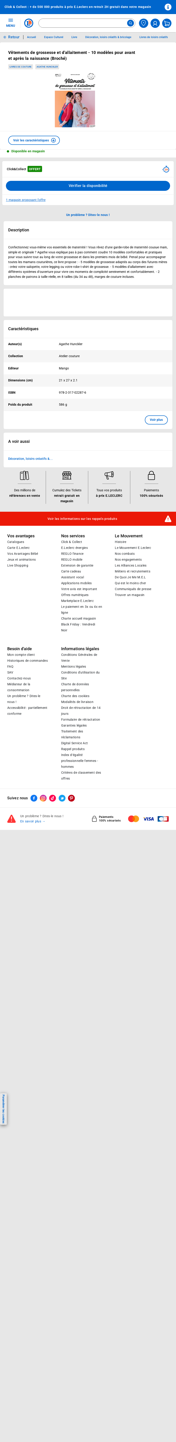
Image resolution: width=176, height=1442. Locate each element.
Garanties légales (74, 725)
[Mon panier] (166, 23)
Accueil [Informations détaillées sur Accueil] (31, 37)
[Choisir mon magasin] (143, 23)
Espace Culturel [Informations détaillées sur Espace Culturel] (53, 37)
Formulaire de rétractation (80, 720)
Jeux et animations (21, 560)
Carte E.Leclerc (18, 548)
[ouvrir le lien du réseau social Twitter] (62, 798)
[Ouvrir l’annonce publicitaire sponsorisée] (88, 302)
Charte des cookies (75, 696)
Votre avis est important (79, 589)
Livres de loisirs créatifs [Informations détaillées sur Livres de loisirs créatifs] (153, 37)
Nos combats (125, 554)
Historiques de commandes (27, 661)
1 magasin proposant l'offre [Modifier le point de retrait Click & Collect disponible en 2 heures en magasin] (25, 199)
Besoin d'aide (19, 649)
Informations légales (80, 649)
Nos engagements (128, 560)
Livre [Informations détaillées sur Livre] (74, 37)
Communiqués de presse (133, 589)
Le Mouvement (129, 536)
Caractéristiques (23, 329)
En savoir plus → (32, 821)
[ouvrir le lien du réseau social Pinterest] (71, 798)
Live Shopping (17, 565)
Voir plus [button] (156, 420)
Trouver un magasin (129, 595)
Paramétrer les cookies (3, 1109)
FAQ (10, 667)
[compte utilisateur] (155, 23)
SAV (10, 672)
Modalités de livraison (77, 702)
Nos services (73, 536)
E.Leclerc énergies (74, 548)
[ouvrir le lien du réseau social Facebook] (33, 798)
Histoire (120, 542)
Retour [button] (14, 37)
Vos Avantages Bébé (22, 554)
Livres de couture (21, 66)
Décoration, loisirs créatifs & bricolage (29, 459)
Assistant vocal (72, 577)
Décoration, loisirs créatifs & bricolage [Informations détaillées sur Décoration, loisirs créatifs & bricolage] (108, 37)
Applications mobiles (76, 583)
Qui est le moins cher (130, 583)
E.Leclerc (77, 601)
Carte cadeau (71, 571)
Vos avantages (21, 536)
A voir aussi (19, 441)
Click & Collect (71, 542)
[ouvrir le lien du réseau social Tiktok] (52, 798)
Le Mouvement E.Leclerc (133, 548)
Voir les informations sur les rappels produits (82, 518)
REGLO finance (72, 554)
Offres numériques (75, 595)
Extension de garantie (77, 565)
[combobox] (86, 23)
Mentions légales (73, 667)
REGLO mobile (72, 560)
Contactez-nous (19, 678)
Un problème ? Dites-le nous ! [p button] (88, 214)
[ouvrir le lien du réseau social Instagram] (43, 798)
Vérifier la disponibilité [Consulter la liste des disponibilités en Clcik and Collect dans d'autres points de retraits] (88, 186)
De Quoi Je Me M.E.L (130, 577)
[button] (34, 140)
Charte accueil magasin (78, 618)
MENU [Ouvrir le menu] (10, 22)
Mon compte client (21, 655)
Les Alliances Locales (130, 565)
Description (18, 230)
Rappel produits (73, 749)
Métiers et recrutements (132, 571)
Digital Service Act (74, 743)
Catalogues (15, 542)
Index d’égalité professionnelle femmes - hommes (79, 761)
